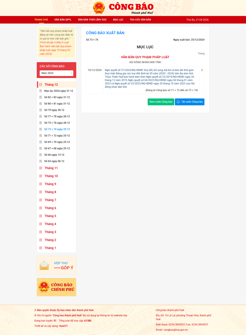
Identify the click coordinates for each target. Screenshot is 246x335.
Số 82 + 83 (57, 97)
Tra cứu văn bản (140, 19)
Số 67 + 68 (57, 148)
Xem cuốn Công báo (160, 101)
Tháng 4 (50, 224)
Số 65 (54, 161)
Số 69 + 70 (57, 142)
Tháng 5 (50, 216)
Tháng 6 (50, 208)
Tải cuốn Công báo (192, 101)
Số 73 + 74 (57, 129)
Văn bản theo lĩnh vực (92, 19)
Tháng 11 (51, 168)
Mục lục (118, 19)
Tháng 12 (51, 84)
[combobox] (57, 73)
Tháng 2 (50, 240)
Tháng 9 (50, 184)
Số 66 (54, 154)
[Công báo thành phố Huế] (123, 7)
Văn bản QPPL (62, 19)
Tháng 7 (50, 200)
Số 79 (54, 110)
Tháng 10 (51, 176)
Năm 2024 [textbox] (47, 73)
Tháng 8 (50, 192)
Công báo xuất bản (105, 33)
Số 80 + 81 (57, 103)
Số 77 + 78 (57, 116)
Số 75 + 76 (57, 122)
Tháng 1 (50, 248)
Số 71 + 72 (57, 135)
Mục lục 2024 (58, 90)
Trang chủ (41, 19)
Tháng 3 (50, 232)
